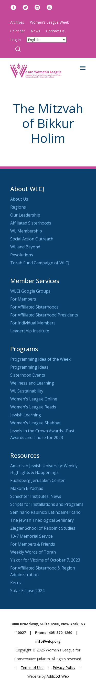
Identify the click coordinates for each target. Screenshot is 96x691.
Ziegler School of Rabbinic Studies (42, 528)
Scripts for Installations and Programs (46, 504)
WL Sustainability (26, 391)
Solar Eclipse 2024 (27, 590)
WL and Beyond (25, 247)
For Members (23, 299)
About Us (19, 199)
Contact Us (55, 31)
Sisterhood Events (27, 375)
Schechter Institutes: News (35, 496)
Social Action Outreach (31, 239)
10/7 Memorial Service (31, 536)
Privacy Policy (64, 667)
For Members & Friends (32, 544)
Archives (17, 22)
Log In (15, 39)
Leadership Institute (29, 331)
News (35, 31)
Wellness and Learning (32, 383)
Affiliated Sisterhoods (30, 223)
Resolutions (21, 255)
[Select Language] (47, 40)
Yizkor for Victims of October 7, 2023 (45, 560)
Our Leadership (25, 215)
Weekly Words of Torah (33, 552)
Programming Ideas (29, 367)
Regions (18, 207)
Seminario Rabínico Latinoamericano (45, 512)
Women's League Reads (33, 407)
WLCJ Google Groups (30, 291)
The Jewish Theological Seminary (42, 520)
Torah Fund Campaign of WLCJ (39, 263)
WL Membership (26, 231)
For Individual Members (33, 323)
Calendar (17, 31)
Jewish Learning (25, 415)
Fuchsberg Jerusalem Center (37, 480)
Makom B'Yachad (26, 488)
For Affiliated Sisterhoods (34, 307)
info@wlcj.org (48, 641)
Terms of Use (32, 667)
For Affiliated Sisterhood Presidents (44, 315)
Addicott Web (58, 676)
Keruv (16, 582)
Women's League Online (33, 399)
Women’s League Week (49, 22)
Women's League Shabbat (35, 423)
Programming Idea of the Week (40, 359)
